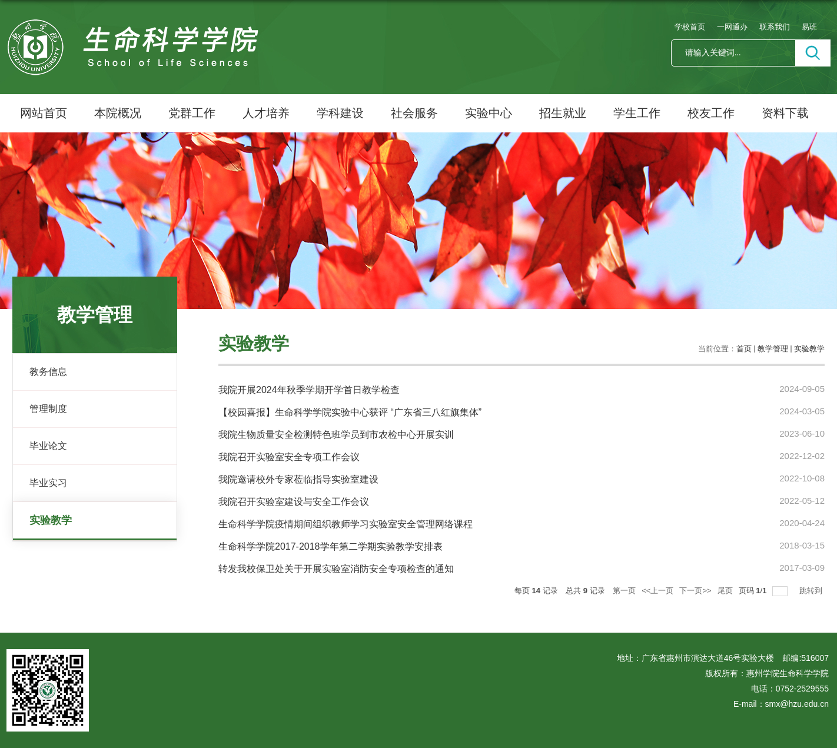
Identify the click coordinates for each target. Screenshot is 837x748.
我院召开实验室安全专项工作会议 (289, 457)
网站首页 (43, 113)
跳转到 (812, 590)
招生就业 (562, 113)
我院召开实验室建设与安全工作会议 (293, 502)
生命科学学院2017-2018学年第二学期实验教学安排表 (330, 546)
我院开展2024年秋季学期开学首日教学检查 (309, 390)
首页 (744, 348)
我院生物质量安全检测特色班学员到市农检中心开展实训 (336, 435)
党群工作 (191, 113)
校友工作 (711, 113)
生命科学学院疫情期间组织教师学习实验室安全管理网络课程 (345, 524)
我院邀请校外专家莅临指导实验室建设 (298, 479)
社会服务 (414, 113)
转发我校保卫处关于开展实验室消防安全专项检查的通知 (336, 569)
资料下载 (785, 113)
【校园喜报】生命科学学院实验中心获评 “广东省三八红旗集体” (349, 412)
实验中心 (488, 113)
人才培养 (266, 113)
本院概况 (117, 113)
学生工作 (636, 113)
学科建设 (340, 113)
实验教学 (809, 348)
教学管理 (773, 348)
